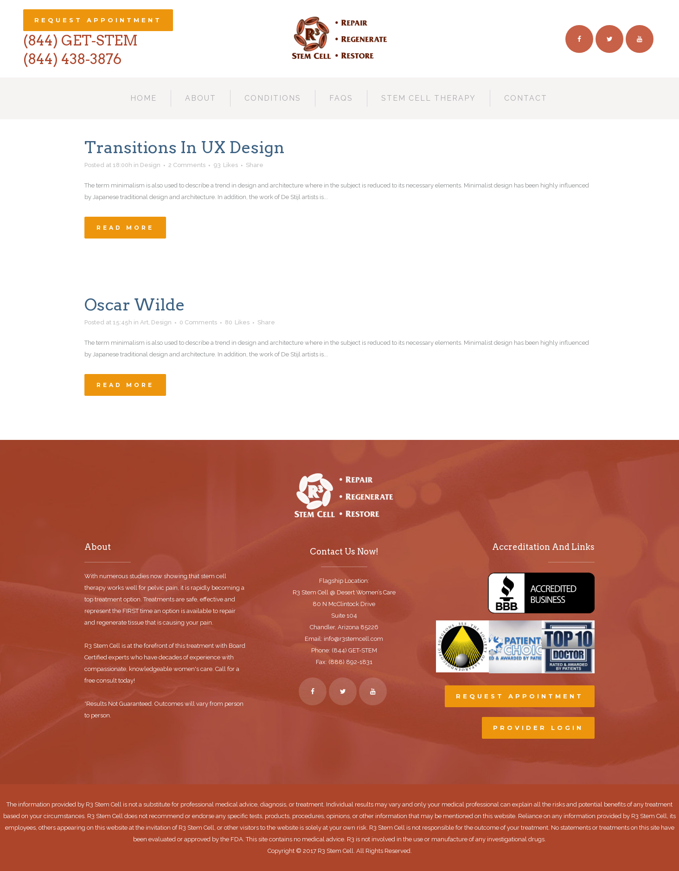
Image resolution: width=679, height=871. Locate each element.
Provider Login (538, 727)
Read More (125, 227)
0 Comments (198, 322)
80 (237, 322)
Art (144, 322)
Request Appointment (98, 20)
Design (161, 322)
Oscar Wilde (134, 305)
